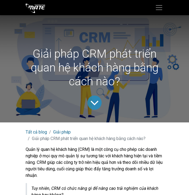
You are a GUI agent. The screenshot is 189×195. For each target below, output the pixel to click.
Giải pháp (62, 132)
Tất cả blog (36, 132)
